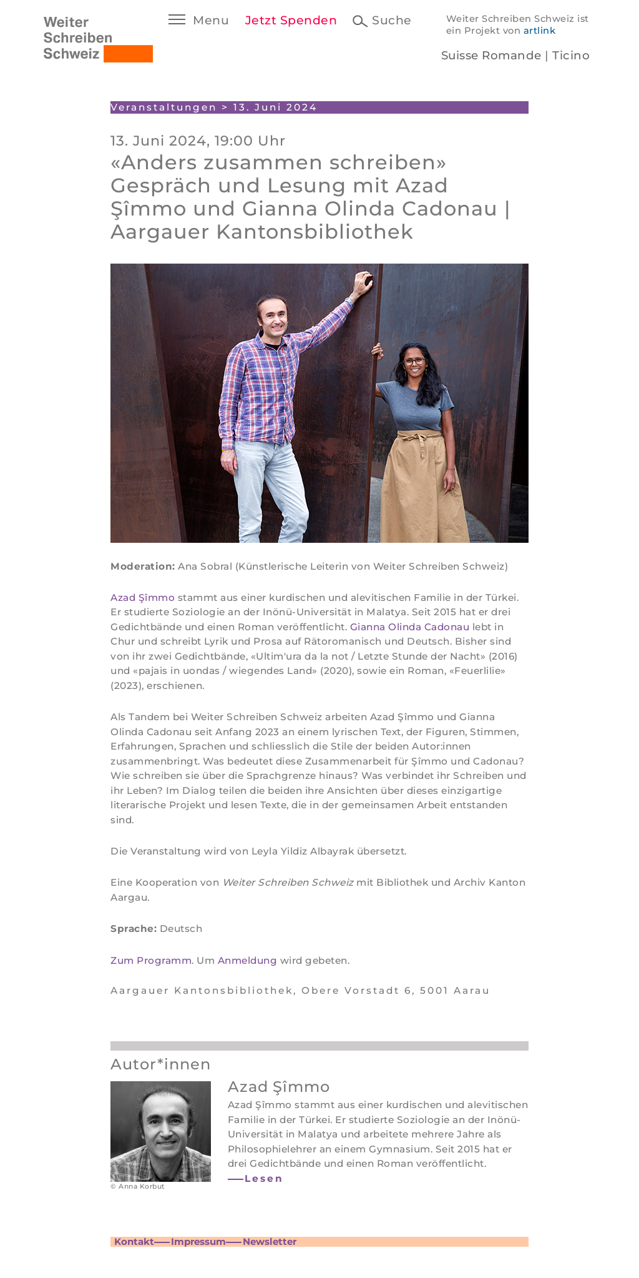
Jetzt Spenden (291, 20)
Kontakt (134, 1241)
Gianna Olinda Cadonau (410, 627)
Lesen (264, 1178)
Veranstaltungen (163, 107)
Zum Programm (151, 960)
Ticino (571, 55)
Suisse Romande (491, 55)
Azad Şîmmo (142, 597)
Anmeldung (248, 960)
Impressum (198, 1241)
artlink (540, 30)
